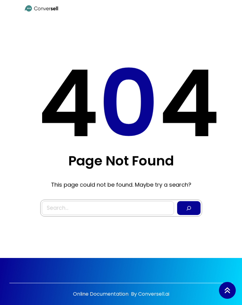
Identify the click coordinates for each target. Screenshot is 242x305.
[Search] (187, 206)
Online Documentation (101, 294)
